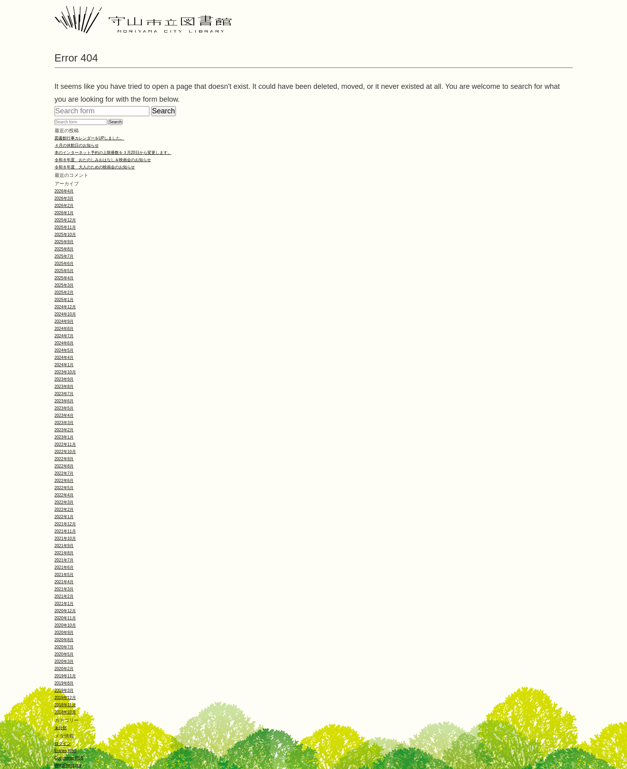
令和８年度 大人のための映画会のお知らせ (95, 167)
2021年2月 (64, 596)
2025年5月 (64, 271)
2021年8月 (64, 553)
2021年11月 (65, 531)
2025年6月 (64, 263)
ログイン (63, 743)
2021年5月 (64, 574)
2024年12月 (65, 307)
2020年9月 (64, 632)
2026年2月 (64, 205)
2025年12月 (65, 220)
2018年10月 (65, 712)
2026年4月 (64, 191)
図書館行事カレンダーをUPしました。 (90, 138)
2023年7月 (64, 394)
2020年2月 (64, 668)
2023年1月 (64, 437)
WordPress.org (68, 765)
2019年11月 (65, 676)
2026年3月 (64, 198)
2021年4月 (64, 582)
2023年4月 (64, 415)
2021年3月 (64, 589)
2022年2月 (64, 509)
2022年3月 (64, 502)
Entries (65, 750)
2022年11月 (65, 444)
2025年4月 (64, 278)
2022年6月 (64, 480)
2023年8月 (64, 386)
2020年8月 (64, 640)
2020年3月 (64, 661)
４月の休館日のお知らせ (77, 145)
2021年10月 (65, 538)
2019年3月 (64, 690)
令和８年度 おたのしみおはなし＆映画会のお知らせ (103, 160)
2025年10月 (65, 234)
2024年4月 (64, 357)
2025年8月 (64, 249)
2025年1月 (64, 299)
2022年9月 (64, 459)
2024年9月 (64, 321)
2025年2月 (64, 292)
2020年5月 (64, 654)
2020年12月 (65, 611)
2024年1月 (64, 365)
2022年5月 (64, 488)
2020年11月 (65, 618)
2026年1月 (64, 213)
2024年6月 (64, 343)
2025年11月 (65, 227)
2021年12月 (65, 524)
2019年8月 (64, 683)
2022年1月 (64, 517)
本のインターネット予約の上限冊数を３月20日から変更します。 (113, 152)
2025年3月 (64, 285)
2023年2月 (64, 430)
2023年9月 (64, 379)
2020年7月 (64, 647)
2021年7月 (64, 560)
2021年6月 (64, 567)
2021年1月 (64, 603)
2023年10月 (65, 372)
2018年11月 (65, 705)
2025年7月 (64, 256)
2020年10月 (65, 625)
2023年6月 (64, 401)
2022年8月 (64, 466)
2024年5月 (64, 350)
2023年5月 (64, 408)
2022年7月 (64, 473)
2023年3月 (64, 422)
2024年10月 (65, 314)
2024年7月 (64, 336)
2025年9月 (64, 242)
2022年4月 (64, 495)
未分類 (61, 728)
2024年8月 (64, 328)
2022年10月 (65, 451)
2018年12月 (65, 697)
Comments (69, 758)
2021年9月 (64, 545)
